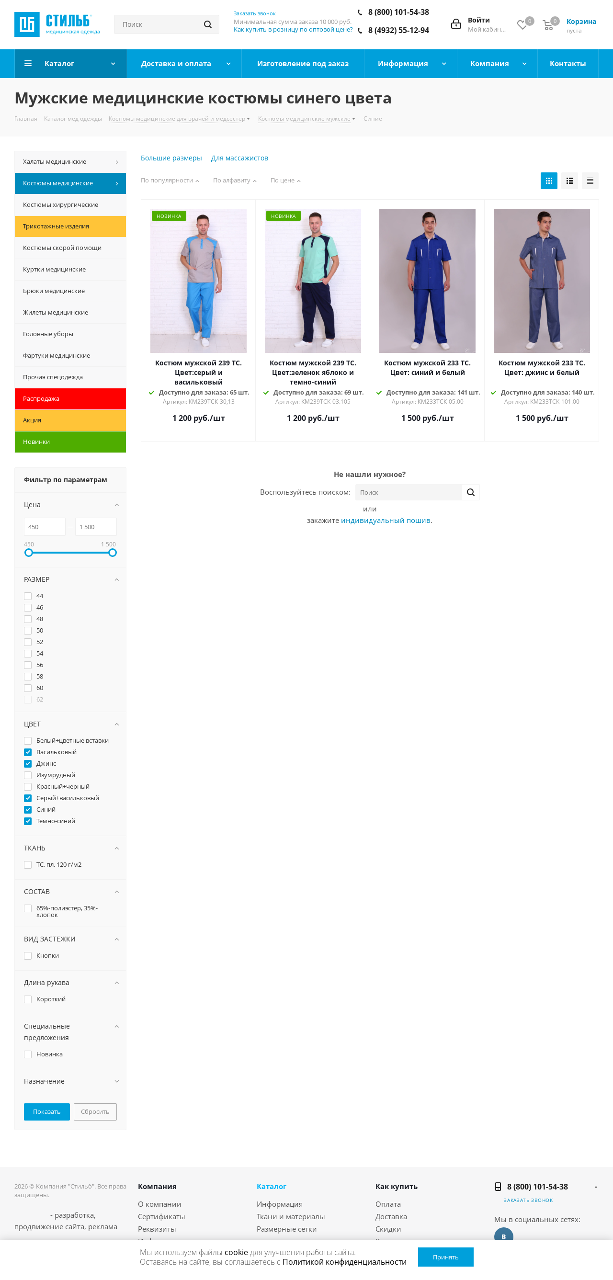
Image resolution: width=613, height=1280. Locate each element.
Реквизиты (157, 1229)
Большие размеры (171, 157)
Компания (157, 1186)
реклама (102, 1226)
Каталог (271, 1186)
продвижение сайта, (50, 1226)
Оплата (388, 1204)
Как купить (396, 1186)
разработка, (75, 1215)
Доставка (391, 1216)
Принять (446, 1257)
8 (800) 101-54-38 (398, 12)
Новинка (169, 216)
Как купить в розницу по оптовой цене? (293, 29)
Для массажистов (239, 157)
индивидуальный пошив (386, 520)
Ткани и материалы (291, 1216)
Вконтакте (503, 1236)
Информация (280, 1204)
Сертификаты (161, 1216)
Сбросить (95, 1111)
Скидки (388, 1229)
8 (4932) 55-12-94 (398, 30)
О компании (160, 1204)
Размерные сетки (287, 1229)
